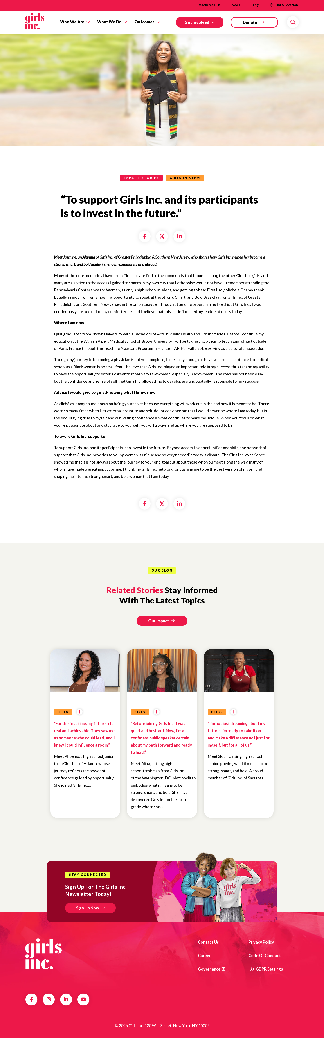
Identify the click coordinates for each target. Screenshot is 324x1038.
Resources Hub (209, 5)
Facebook (31, 999)
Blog (255, 5)
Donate (250, 22)
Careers (205, 955)
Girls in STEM (185, 178)
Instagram (48, 999)
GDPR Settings (266, 969)
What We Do (109, 21)
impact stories (141, 178)
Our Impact (161, 620)
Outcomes (145, 21)
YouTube (83, 999)
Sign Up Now (87, 907)
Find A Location (286, 5)
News (236, 5)
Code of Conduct (264, 955)
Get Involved (196, 22)
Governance (209, 969)
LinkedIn (66, 999)
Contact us (208, 942)
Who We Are (72, 21)
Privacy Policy (261, 942)
